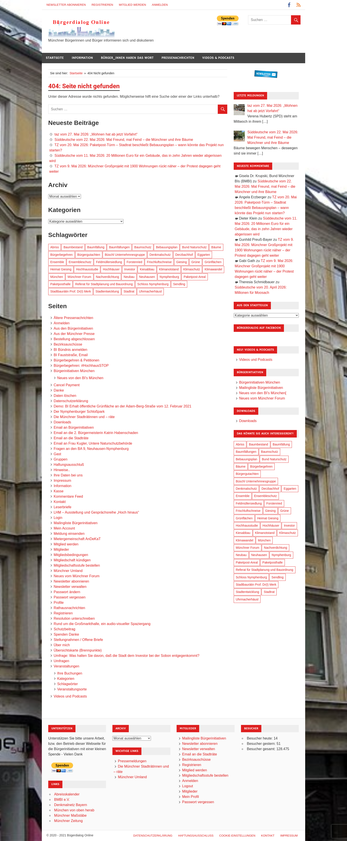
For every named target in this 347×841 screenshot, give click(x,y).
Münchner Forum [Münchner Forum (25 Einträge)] (79, 277)
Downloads (62, 422)
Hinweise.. (62, 470)
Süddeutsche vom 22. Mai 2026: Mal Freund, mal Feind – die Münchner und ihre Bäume (123, 139)
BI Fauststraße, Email (71, 355)
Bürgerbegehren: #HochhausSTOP (81, 365)
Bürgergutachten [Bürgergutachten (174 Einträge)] (88, 254)
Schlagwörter (67, 684)
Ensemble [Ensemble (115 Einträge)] (57, 262)
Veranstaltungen (66, 666)
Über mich (62, 645)
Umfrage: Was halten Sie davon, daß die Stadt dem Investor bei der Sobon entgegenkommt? (126, 656)
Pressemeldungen (132, 761)
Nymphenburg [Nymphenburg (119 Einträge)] (169, 277)
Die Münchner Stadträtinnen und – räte (84, 417)
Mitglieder (61, 549)
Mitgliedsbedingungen (71, 555)
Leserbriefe (62, 507)
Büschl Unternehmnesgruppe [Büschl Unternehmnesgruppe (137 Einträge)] (125, 254)
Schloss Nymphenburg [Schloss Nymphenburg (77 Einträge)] (153, 284)
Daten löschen (65, 396)
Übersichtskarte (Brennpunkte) (78, 650)
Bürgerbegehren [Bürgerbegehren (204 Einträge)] (61, 254)
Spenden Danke (66, 634)
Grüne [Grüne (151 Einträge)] (195, 262)
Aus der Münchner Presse (74, 334)
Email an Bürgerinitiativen (74, 427)
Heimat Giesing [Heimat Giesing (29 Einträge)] (60, 269)
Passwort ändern (67, 592)
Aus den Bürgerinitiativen (73, 328)
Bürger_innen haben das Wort (127, 58)
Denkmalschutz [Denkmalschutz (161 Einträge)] (160, 254)
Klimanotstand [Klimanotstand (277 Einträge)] (169, 269)
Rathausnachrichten (69, 608)
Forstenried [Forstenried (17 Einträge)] (134, 262)
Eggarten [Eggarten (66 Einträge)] (203, 254)
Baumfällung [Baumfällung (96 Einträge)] (95, 247)
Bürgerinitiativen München (74, 371)
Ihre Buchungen (69, 673)
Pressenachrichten (178, 58)
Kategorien (65, 678)
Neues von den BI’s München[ (262, 393)
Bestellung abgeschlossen (74, 339)
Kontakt (60, 502)
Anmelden (160, 4)
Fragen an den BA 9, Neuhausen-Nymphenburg (91, 449)
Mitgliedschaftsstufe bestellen (77, 565)
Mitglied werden (132, 4)
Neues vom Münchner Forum (76, 576)
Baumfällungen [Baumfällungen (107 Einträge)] (119, 247)
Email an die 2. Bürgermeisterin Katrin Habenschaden (96, 433)
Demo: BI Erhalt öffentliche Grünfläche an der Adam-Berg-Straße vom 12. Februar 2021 (122, 406)
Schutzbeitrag (64, 629)
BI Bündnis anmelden (70, 350)
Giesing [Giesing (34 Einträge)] (181, 262)
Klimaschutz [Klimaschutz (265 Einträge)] (191, 269)
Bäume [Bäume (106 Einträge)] (216, 247)
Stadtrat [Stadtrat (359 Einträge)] (128, 291)
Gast (57, 454)
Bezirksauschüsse (68, 344)
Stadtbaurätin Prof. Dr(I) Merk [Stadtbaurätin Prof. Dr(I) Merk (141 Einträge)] (70, 291)
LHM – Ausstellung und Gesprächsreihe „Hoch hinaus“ (96, 512)
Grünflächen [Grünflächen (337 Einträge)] (212, 262)
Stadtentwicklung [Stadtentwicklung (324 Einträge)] (107, 291)
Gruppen (60, 459)
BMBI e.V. (62, 799)
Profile (59, 602)
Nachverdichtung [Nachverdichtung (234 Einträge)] (107, 277)
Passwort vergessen (69, 597)
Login (58, 518)
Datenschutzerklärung (71, 401)
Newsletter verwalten (70, 587)
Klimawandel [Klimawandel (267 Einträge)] (213, 269)
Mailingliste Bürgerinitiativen (75, 523)
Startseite (55, 58)
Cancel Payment (66, 385)
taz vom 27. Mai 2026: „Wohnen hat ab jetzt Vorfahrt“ (95, 134)
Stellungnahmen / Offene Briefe (78, 640)
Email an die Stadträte (71, 438)
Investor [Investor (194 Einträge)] (129, 269)
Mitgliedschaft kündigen (72, 560)
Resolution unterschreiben (74, 618)
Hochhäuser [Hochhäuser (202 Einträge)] (111, 269)
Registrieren (102, 4)
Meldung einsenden (69, 533)
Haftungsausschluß (69, 464)
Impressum (62, 480)
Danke (59, 390)
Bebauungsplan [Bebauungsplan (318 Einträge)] (166, 247)
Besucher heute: (260, 738)
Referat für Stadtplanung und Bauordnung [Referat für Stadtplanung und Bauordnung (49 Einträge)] (104, 284)
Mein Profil (190, 797)
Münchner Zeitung (68, 821)
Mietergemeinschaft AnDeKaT (77, 539)
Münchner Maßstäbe (70, 815)
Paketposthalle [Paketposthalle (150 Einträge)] (60, 284)
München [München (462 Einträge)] (56, 277)
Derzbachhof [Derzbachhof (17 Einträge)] (184, 254)
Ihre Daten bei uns (68, 475)
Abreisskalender (67, 794)
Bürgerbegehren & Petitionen (76, 360)
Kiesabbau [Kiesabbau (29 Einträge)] (147, 269)
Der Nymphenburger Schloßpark (79, 411)
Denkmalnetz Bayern (70, 805)
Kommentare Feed (68, 496)
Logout (187, 786)
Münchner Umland (68, 571)
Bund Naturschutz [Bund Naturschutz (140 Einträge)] (194, 247)
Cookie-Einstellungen (237, 835)
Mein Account (64, 528)
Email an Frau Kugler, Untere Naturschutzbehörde (93, 443)
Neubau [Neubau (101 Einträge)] (129, 277)
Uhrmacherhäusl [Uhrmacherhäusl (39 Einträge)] (150, 291)
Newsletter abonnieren (66, 4)
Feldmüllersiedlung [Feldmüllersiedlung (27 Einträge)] (109, 262)
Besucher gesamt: (261, 749)
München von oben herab (74, 810)
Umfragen (61, 661)
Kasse (58, 491)
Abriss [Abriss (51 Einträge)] (54, 247)
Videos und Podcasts (70, 696)
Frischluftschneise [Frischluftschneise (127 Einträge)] (159, 262)
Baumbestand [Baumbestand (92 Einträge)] (73, 247)
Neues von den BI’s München (80, 378)
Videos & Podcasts (218, 58)
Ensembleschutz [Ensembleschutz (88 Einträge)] (80, 262)
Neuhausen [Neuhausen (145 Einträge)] (147, 277)
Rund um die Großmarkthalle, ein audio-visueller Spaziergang (102, 624)
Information (82, 58)
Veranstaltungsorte (72, 689)
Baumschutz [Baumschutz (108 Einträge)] (142, 247)
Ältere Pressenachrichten (73, 318)
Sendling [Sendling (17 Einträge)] (179, 284)
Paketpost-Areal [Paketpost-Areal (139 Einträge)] (195, 277)
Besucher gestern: (261, 743)
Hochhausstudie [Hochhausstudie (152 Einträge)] (87, 269)
